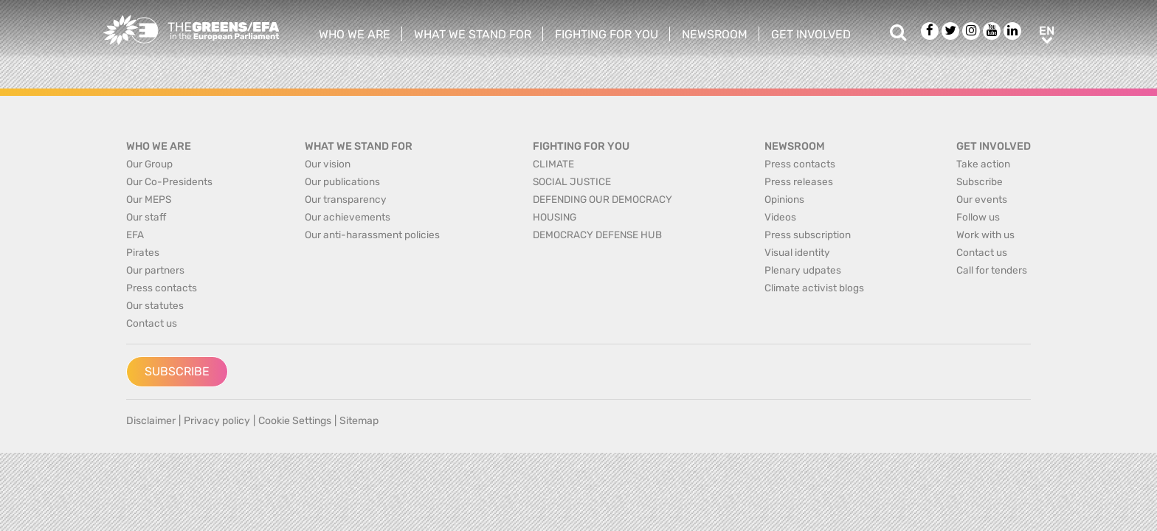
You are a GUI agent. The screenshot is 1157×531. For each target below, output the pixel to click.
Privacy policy (217, 420)
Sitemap (359, 420)
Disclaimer (151, 420)
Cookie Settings (294, 420)
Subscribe (177, 371)
